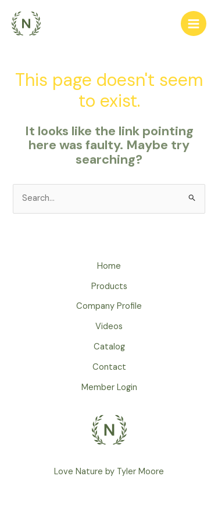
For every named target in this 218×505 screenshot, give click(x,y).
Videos (109, 326)
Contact (109, 367)
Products (109, 286)
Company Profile (109, 306)
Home (109, 266)
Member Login (109, 387)
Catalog (109, 346)
